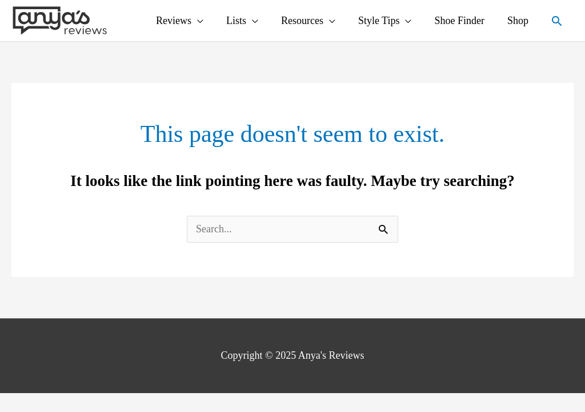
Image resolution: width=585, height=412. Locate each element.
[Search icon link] (556, 20)
